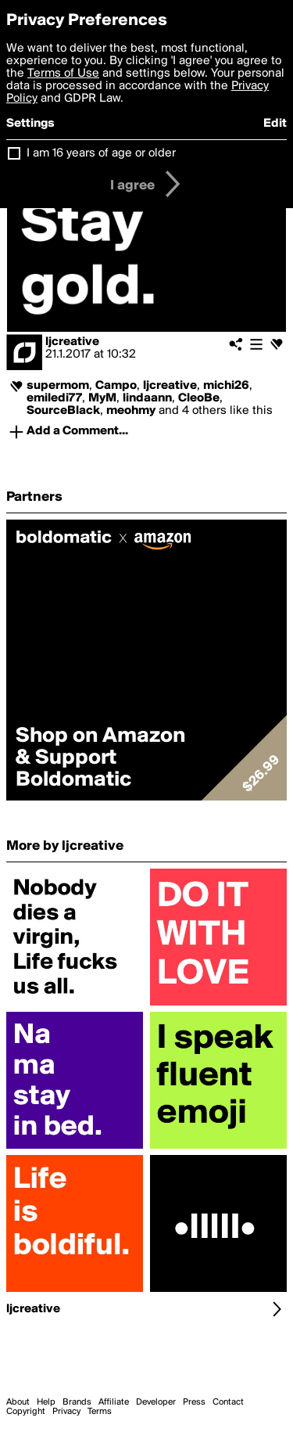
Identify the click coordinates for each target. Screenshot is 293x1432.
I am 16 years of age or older (101, 153)
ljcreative (72, 342)
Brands (77, 1402)
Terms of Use (63, 73)
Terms (100, 1411)
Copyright (25, 1411)
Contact (228, 1402)
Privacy (66, 1411)
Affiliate (113, 1402)
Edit (275, 123)
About (18, 1402)
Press (194, 1402)
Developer (156, 1402)
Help (46, 1402)
